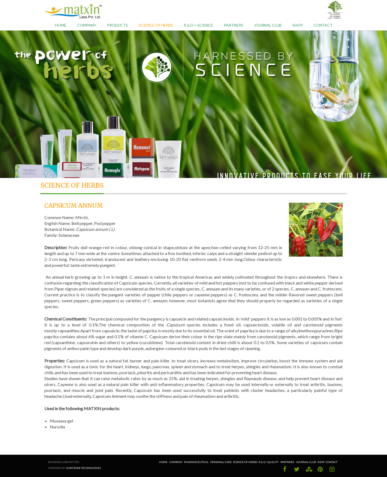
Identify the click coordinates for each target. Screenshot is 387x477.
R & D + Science (198, 25)
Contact (323, 25)
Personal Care (221, 462)
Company (86, 25)
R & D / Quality (269, 462)
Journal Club (268, 25)
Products (117, 25)
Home (60, 25)
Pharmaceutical (196, 462)
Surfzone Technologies (83, 467)
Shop (297, 25)
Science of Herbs (156, 25)
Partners (233, 25)
